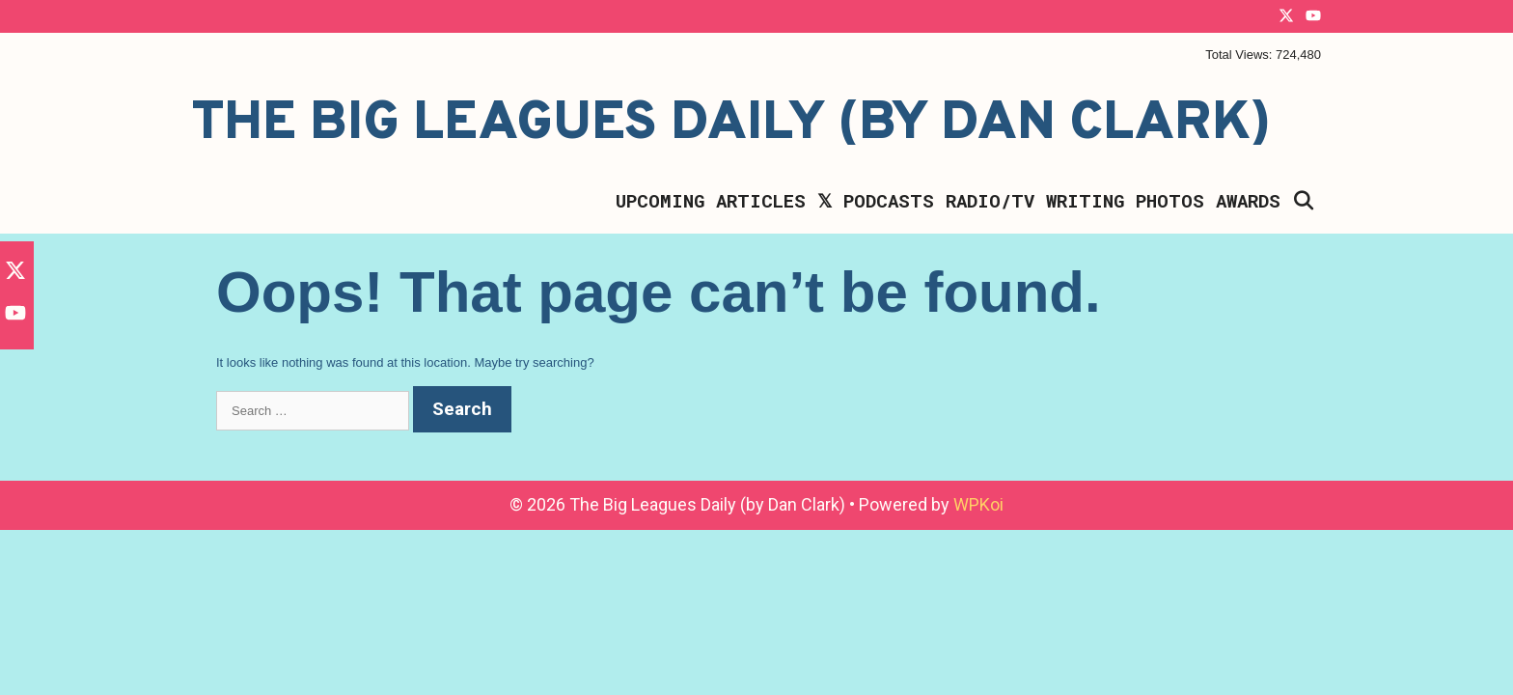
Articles (761, 200)
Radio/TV (990, 200)
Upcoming (660, 200)
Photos (1170, 200)
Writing (1085, 200)
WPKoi (978, 504)
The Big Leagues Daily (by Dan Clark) (731, 124)
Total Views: (1240, 54)
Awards (1248, 200)
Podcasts (888, 200)
